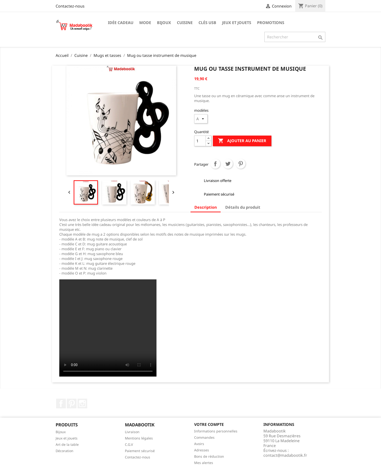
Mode (145, 22)
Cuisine (185, 22)
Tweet (228, 164)
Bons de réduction (209, 456)
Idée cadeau (120, 22)
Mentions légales (139, 438)
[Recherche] (294, 37)
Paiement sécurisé (140, 450)
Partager (215, 164)
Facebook (61, 403)
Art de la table (67, 444)
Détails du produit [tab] (242, 207)
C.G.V (129, 444)
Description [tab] (205, 207)
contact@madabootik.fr (285, 455)
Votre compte (209, 424)
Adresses (201, 450)
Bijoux (164, 22)
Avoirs (199, 443)
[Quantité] (200, 141)
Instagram (82, 403)
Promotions (270, 22)
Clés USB (207, 22)
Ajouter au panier (242, 141)
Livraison (132, 432)
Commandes (204, 437)
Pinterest (240, 164)
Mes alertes (203, 462)
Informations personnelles (215, 431)
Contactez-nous (70, 6)
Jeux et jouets (236, 22)
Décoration (64, 450)
